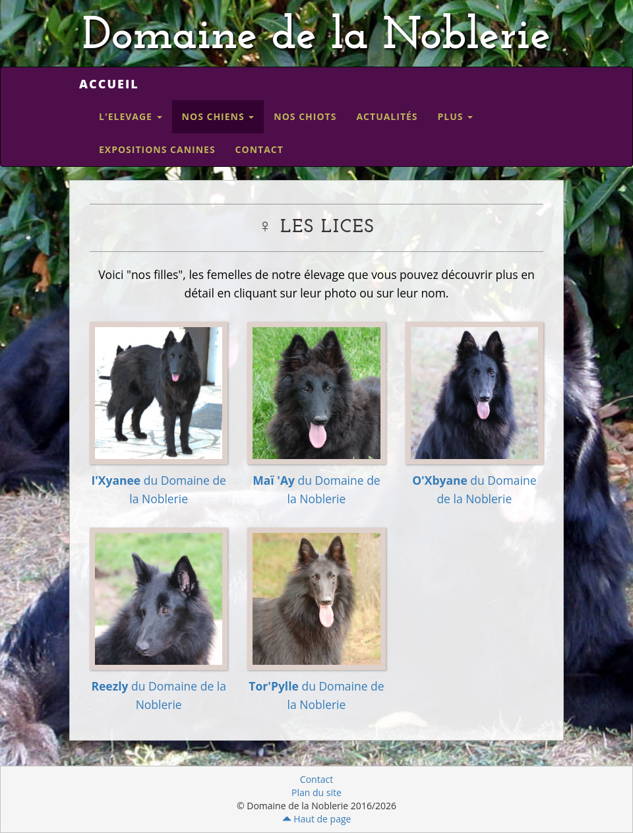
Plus (455, 116)
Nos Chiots (305, 116)
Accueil (109, 84)
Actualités (386, 116)
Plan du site (316, 792)
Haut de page (316, 819)
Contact (259, 149)
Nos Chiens (218, 116)
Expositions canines (157, 149)
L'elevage (130, 116)
